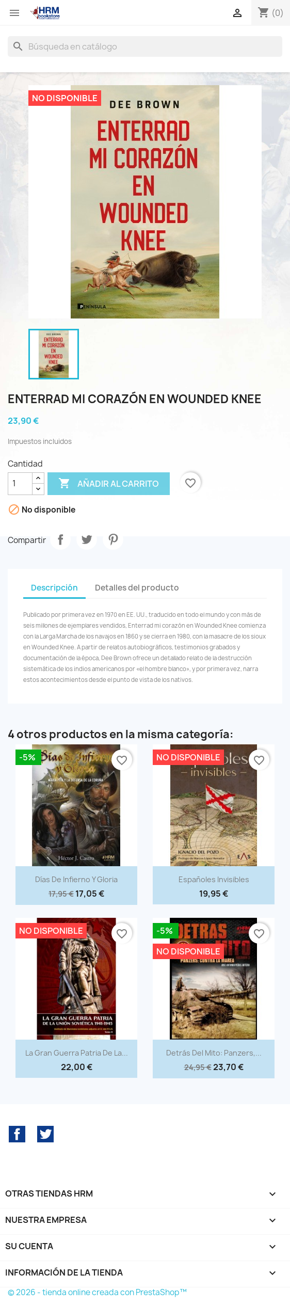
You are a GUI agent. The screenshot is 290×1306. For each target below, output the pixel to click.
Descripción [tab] (54, 587)
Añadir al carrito (108, 483)
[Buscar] (145, 46)
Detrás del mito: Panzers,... (214, 1053)
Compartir (60, 539)
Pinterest (113, 539)
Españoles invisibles (214, 879)
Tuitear (86, 539)
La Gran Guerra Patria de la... (76, 1053)
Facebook (17, 1134)
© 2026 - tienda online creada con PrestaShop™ (97, 1292)
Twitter (45, 1134)
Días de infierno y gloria (76, 879)
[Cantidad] (20, 483)
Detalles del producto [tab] (137, 587)
